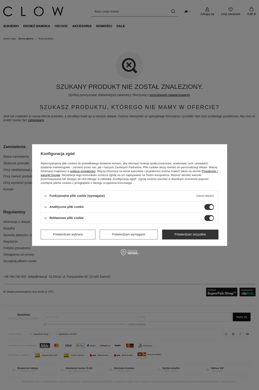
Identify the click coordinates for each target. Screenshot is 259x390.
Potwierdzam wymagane (128, 234)
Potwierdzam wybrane (68, 234)
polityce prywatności (82, 171)
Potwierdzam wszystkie (190, 234)
